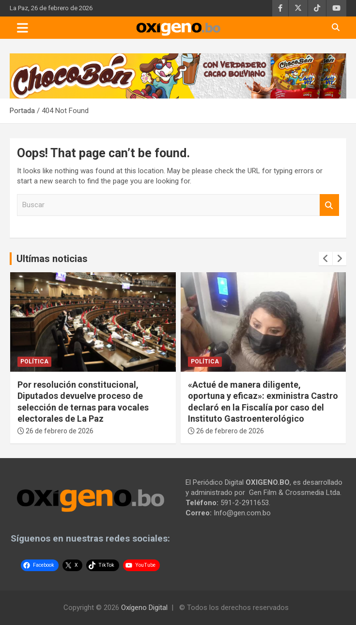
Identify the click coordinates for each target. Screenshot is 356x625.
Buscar (329, 205)
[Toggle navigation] (22, 27)
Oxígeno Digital (144, 607)
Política (34, 361)
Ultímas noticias (52, 258)
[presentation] (325, 258)
